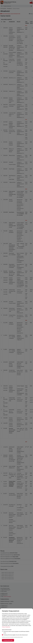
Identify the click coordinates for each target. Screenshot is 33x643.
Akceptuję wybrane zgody (7, 640)
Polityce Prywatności (6, 627)
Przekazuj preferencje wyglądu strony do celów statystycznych (15, 634)
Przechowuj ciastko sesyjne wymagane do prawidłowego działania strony (15, 632)
